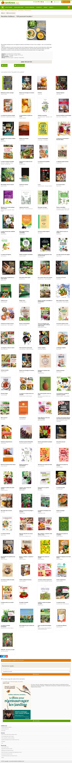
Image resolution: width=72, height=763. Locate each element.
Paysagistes (3, 741)
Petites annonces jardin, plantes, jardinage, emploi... (9, 734)
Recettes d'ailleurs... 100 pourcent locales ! (24, 10)
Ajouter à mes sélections (19, 65)
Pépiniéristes (39, 7)
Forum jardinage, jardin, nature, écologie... (7, 736)
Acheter (4, 65)
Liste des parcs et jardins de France (6, 754)
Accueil (2, 10)
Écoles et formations (29, 7)
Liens (2, 743)
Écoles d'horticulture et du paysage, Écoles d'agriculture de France (11, 752)
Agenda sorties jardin (18, 7)
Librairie (45, 7)
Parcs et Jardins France (5, 747)
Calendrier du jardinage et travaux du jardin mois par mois (10, 739)
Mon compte (3, 730)
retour (3, 13)
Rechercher (36, 674)
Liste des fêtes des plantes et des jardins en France (9, 755)
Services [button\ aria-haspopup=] (51, 7)
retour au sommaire (11, 13)
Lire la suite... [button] (36, 721)
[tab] (12, 72)
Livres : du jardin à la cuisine (12, 10)
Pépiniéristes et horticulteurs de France (7, 750)
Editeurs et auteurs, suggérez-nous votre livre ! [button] (13, 660)
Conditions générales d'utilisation (6, 727)
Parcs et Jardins (8, 7)
